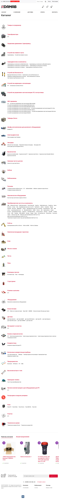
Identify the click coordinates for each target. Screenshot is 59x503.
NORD (34, 210)
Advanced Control (14, 205)
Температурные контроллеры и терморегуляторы (35, 354)
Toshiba (55, 211)
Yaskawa (16, 213)
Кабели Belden (29, 188)
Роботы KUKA (26, 225)
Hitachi (51, 206)
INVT (52, 208)
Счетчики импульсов (12, 354)
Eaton (55, 205)
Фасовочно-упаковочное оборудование (16, 301)
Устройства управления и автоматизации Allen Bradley (22, 103)
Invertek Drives (46, 208)
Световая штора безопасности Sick (15, 77)
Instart (24, 208)
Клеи (16, 274)
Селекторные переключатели (30, 336)
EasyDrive (50, 205)
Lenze (8, 210)
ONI (41, 210)
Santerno (24, 211)
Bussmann (9, 363)
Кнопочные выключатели (16, 336)
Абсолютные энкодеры (12, 144)
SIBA (22, 363)
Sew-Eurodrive (39, 211)
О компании (25, 487)
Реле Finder (15, 406)
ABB (8, 205)
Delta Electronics (43, 205)
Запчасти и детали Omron (13, 163)
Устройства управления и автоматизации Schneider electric (21, 109)
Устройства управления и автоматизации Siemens (19, 111)
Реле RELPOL (28, 406)
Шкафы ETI (9, 129)
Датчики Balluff (20, 319)
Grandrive (47, 206)
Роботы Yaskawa (34, 225)
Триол (8, 214)
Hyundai (9, 208)
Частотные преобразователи (14, 381)
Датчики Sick (29, 320)
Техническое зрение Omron (13, 425)
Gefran (42, 206)
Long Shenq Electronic (16, 210)
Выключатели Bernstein (12, 154)
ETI (8, 36)
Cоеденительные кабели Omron (14, 188)
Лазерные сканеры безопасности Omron (16, 76)
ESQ (17, 206)
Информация (37, 485)
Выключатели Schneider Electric (47, 154)
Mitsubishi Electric (28, 210)
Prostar (9, 211)
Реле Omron (21, 406)
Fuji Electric (37, 206)
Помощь (48, 485)
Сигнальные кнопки (11, 337)
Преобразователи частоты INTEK (34, 208)
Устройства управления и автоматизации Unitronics (44, 111)
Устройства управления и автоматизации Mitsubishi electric (21, 106)
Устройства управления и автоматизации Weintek (19, 112)
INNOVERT (19, 208)
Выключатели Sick (11, 155)
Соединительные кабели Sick (14, 190)
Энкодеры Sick (37, 144)
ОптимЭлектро (41, 213)
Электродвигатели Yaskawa (13, 137)
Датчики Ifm (38, 319)
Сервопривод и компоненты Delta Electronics (17, 64)
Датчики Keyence (46, 319)
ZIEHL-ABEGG (22, 213)
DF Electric (15, 363)
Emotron (9, 206)
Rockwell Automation (16, 211)
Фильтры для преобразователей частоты (30, 214)
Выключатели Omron (33, 154)
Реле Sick (34, 406)
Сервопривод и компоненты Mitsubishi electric (40, 64)
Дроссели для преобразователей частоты (17, 216)
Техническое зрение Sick (26, 425)
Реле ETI (9, 406)
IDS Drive (14, 208)
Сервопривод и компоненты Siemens (38, 65)
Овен (35, 213)
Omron (38, 210)
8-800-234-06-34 (6, 1)
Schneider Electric (31, 211)
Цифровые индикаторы (12, 356)
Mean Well (25, 311)
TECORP (50, 211)
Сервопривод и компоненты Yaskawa (16, 67)
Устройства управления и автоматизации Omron (18, 108)
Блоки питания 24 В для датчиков (41, 311)
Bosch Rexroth (31, 205)
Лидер (31, 213)
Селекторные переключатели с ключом (47, 336)
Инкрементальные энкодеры (26, 144)
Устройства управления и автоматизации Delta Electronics (20, 105)
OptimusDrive (46, 210)
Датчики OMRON (21, 320)
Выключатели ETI (23, 154)
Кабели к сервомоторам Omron (40, 188)
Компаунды (21, 274)
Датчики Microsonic (12, 320)
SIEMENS (30, 311)
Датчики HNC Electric (30, 319)
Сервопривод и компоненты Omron (34, 67)
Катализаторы (10, 274)
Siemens (45, 211)
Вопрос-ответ (49, 487)
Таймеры (20, 354)
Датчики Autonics (11, 319)
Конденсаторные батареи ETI (14, 345)
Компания (25, 485)
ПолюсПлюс (48, 213)
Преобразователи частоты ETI (26, 206)
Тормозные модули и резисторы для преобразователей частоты (22, 217)
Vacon (8, 213)
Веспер (27, 213)
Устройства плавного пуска (21, 54)
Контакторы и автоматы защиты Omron (16, 197)
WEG (12, 213)
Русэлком (55, 213)
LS (22, 210)
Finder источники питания (16, 311)
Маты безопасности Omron (33, 76)
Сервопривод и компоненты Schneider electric (18, 65)
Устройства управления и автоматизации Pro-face (43, 108)
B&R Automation (23, 205)
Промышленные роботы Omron (14, 225)
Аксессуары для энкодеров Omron (15, 146)
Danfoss (37, 205)
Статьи (36, 487)
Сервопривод (10, 54)
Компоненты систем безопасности (31, 74)
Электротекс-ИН (15, 214)
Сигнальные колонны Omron (16, 85)
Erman (13, 206)
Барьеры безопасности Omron (14, 74)
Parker (52, 210)
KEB (55, 208)
